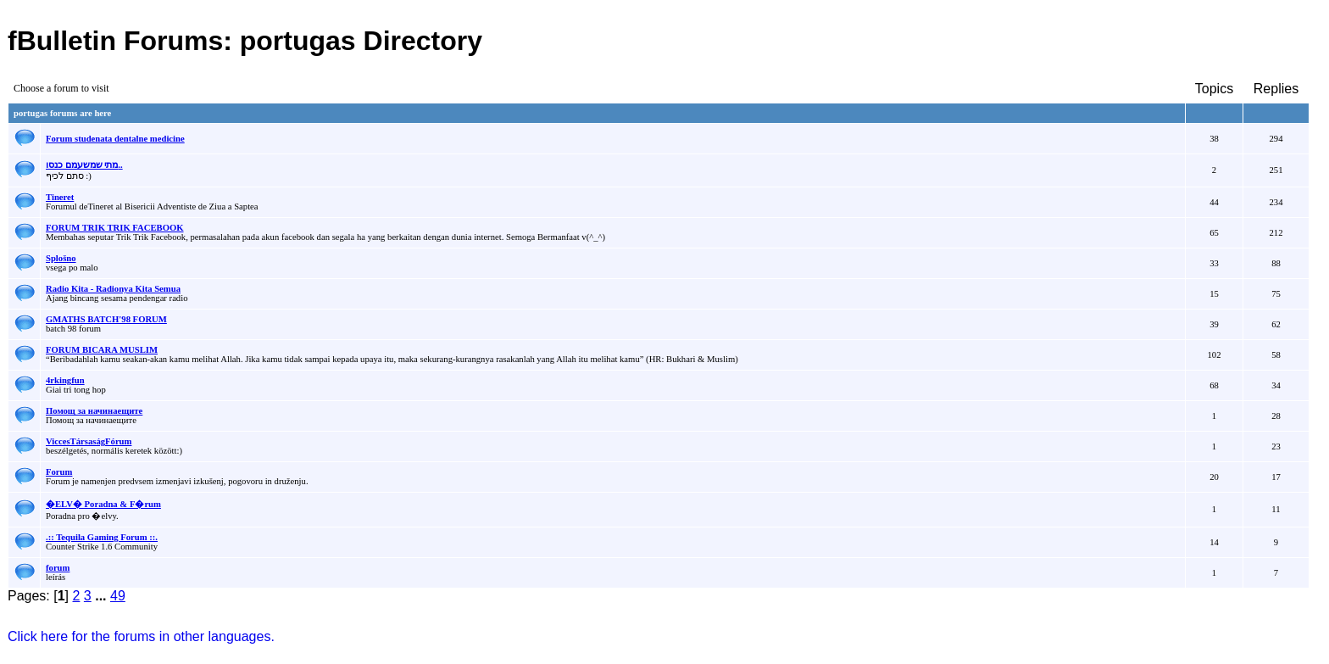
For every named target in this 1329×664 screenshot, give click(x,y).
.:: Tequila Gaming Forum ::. (102, 537)
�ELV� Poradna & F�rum (103, 504)
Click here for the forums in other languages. (141, 636)
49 (117, 596)
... (102, 596)
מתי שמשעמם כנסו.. (84, 165)
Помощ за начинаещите (94, 411)
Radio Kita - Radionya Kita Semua (113, 288)
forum (58, 567)
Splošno (61, 258)
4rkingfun (65, 380)
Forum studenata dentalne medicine (115, 138)
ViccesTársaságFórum (88, 441)
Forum (59, 472)
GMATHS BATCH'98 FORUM (106, 319)
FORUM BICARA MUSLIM (102, 349)
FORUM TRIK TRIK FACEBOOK (115, 227)
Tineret (60, 197)
